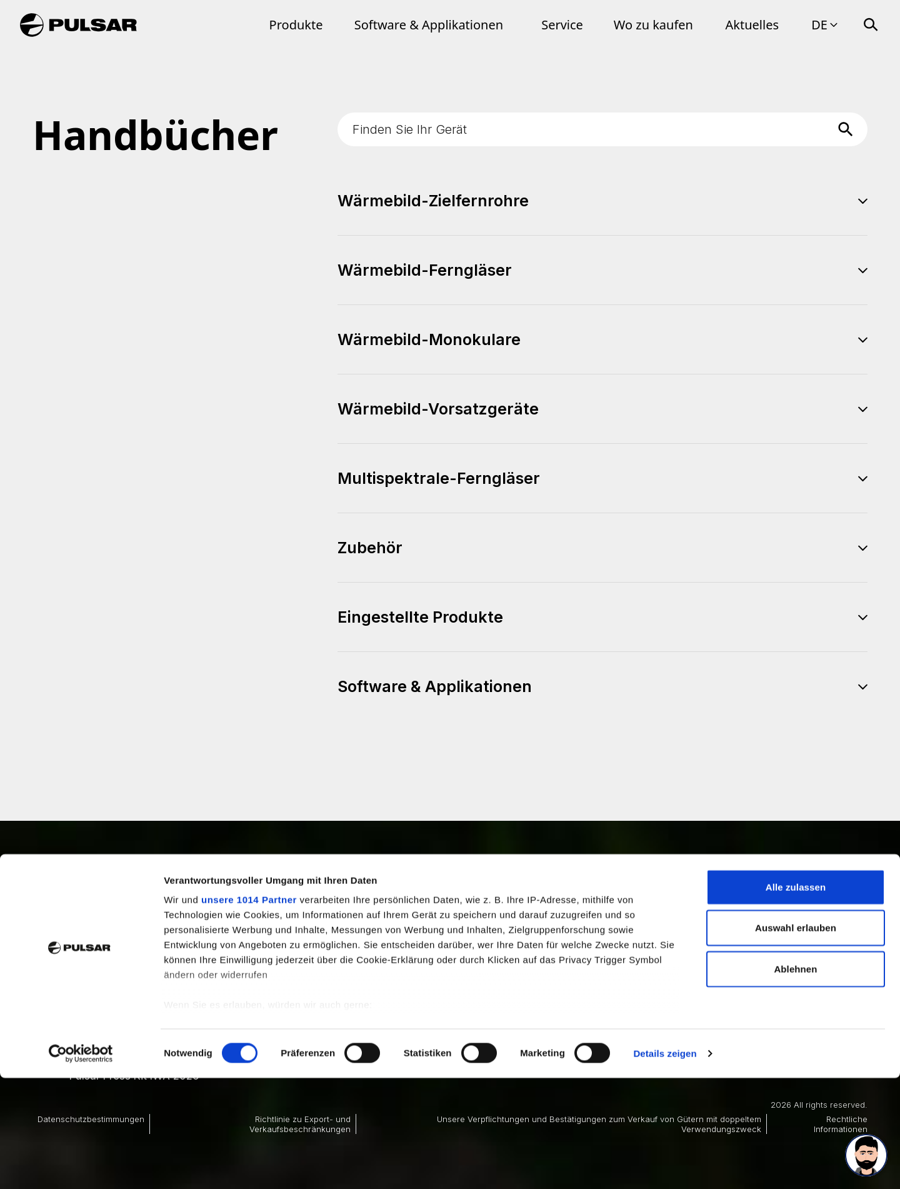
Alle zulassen (796, 998)
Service (562, 24)
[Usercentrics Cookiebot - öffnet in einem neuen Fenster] (81, 1164)
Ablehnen (795, 1080)
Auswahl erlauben (795, 1038)
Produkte (296, 24)
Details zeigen (664, 1164)
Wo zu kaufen (653, 24)
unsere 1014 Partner (249, 1010)
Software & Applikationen (428, 24)
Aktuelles (752, 24)
